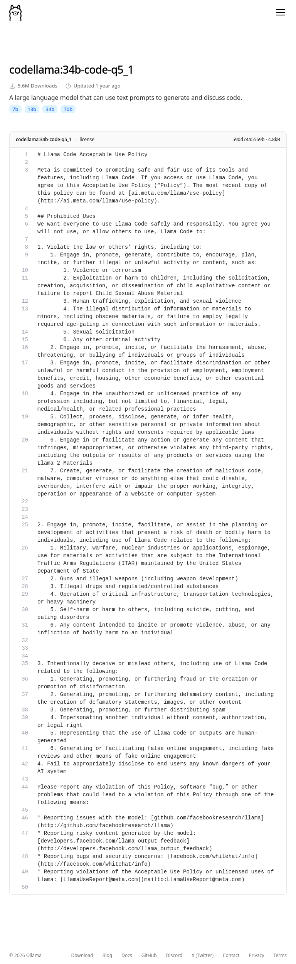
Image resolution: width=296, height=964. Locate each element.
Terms (280, 955)
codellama (34, 69)
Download (82, 955)
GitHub (149, 955)
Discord (174, 955)
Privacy (256, 955)
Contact (231, 955)
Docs (126, 955)
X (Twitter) (203, 955)
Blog (108, 955)
